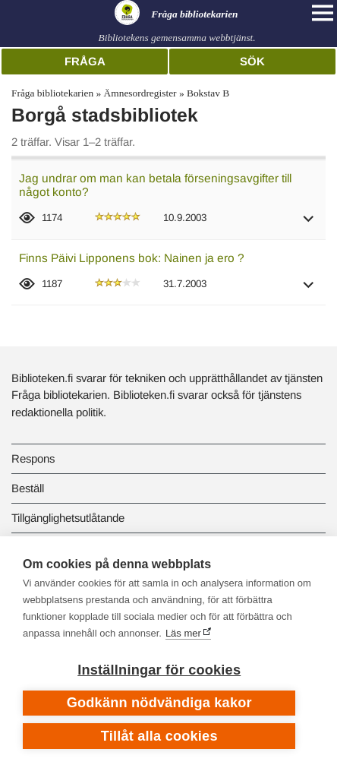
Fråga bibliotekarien (52, 93)
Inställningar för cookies (159, 670)
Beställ (27, 488)
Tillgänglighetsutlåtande (67, 517)
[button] (309, 223)
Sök (252, 61)
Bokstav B (208, 93)
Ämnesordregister (140, 93)
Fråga (85, 61)
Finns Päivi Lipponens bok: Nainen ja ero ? (131, 257)
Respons (33, 458)
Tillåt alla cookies (159, 736)
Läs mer (183, 633)
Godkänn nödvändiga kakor (159, 702)
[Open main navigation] (322, 13)
